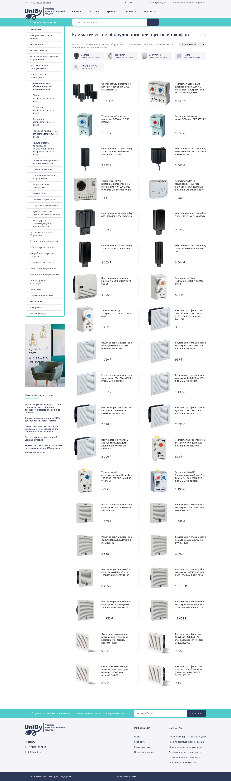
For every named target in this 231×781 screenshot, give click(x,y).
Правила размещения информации (186, 741)
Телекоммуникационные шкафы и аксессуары (45, 162)
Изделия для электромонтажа (45, 274)
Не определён (44, 2)
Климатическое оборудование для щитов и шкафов (43, 86)
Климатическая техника (42, 262)
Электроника (36, 307)
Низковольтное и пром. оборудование (41, 234)
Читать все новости (35, 452)
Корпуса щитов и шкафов (45, 205)
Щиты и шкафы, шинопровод (39, 76)
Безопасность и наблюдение (44, 241)
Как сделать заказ (143, 747)
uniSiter (132, 776)
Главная (77, 11)
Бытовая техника (38, 50)
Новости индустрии (144, 752)
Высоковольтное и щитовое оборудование (44, 58)
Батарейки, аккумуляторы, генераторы (43, 255)
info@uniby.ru (159, 2)
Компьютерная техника (41, 295)
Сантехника (35, 289)
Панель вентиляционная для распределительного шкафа (45, 133)
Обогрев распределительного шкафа (43, 98)
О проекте (130, 11)
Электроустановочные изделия (41, 37)
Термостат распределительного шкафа (43, 110)
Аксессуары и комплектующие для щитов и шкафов (43, 223)
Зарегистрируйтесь (196, 2)
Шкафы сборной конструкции (41, 186)
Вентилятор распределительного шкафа (43, 122)
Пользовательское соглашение (184, 757)
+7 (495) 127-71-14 (134, 2)
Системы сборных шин (44, 199)
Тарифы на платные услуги (182, 762)
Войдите (177, 2)
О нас (137, 736)
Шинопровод (39, 193)
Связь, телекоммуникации (43, 268)
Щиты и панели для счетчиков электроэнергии (46, 213)
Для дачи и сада (38, 313)
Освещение (35, 29)
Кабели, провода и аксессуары (39, 282)
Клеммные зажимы (42, 169)
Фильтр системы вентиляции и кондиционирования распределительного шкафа (43, 148)
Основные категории (43, 22)
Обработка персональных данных (186, 747)
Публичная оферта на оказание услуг (187, 736)
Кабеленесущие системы (42, 247)
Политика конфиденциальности (185, 752)
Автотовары (36, 301)
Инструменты (36, 44)
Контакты (149, 11)
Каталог (94, 11)
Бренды (111, 11)
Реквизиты (139, 741)
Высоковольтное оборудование (39, 67)
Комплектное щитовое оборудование (44, 177)
